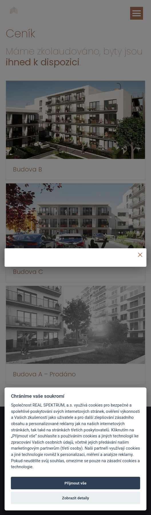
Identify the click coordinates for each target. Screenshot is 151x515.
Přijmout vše (76, 483)
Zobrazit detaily (75, 498)
